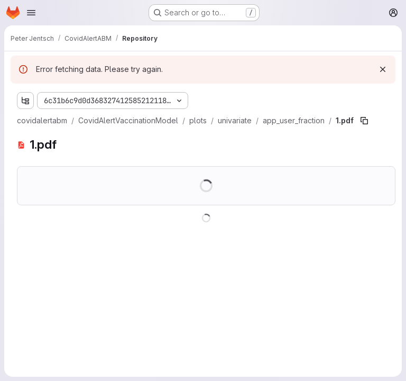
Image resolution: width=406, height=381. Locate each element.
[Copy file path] (364, 120)
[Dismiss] (382, 69)
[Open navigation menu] (31, 12)
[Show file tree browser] (25, 100)
